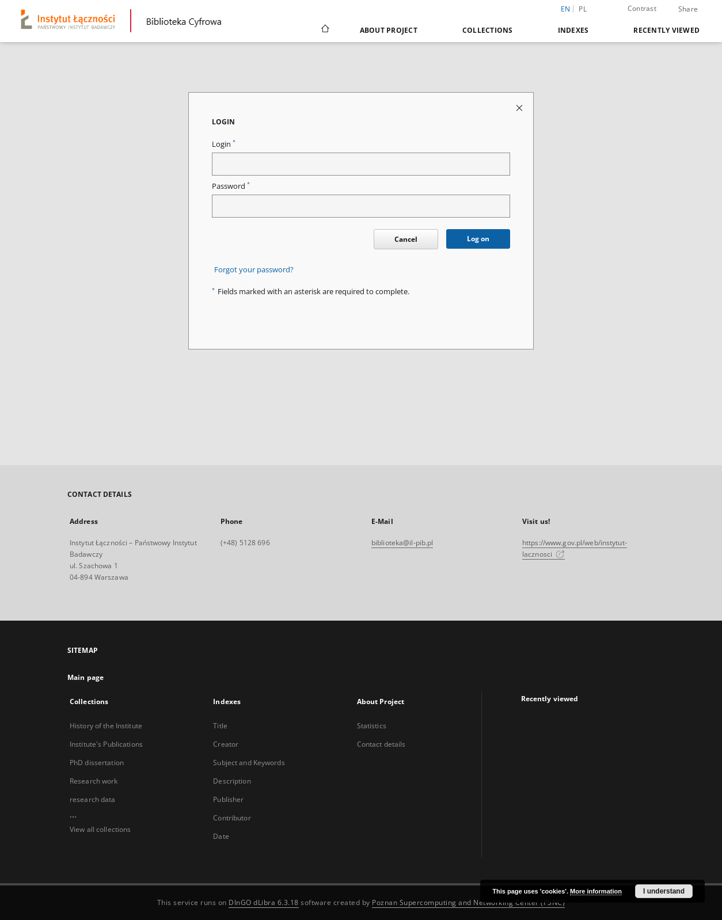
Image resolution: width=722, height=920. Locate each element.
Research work (94, 781)
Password (231, 186)
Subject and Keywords (248, 762)
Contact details (381, 744)
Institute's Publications (106, 744)
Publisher (228, 799)
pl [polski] (583, 9)
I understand (664, 891)
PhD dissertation (97, 762)
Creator (225, 744)
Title (220, 726)
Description (231, 781)
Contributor (231, 818)
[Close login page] (520, 107)
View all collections (100, 829)
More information (596, 891)
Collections (487, 30)
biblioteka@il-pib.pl (402, 543)
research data (93, 799)
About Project (388, 30)
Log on (478, 239)
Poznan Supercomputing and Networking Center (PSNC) (468, 902)
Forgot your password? (254, 270)
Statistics (371, 726)
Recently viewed (666, 30)
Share (688, 9)
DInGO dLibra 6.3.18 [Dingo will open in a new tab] (264, 902)
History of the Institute (106, 726)
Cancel (405, 239)
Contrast (642, 8)
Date (221, 836)
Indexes (573, 30)
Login (223, 144)
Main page (85, 677)
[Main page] (324, 30)
